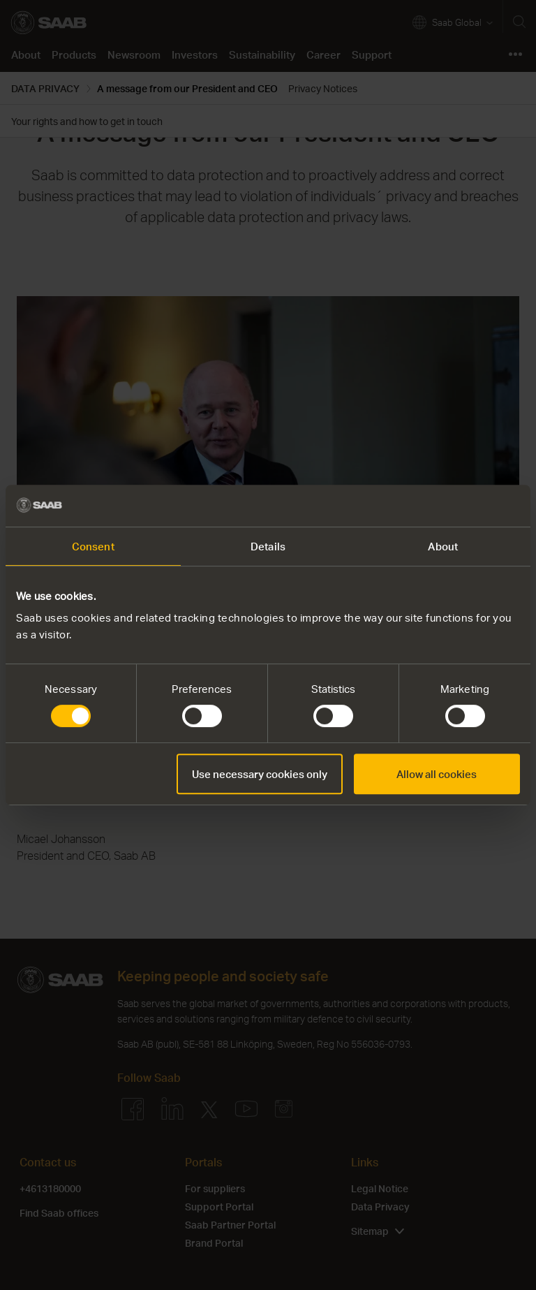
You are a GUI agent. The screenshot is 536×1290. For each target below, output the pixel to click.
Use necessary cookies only (259, 774)
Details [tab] (268, 546)
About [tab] (443, 546)
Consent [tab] (93, 546)
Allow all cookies (436, 774)
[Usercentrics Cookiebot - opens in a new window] (459, 505)
